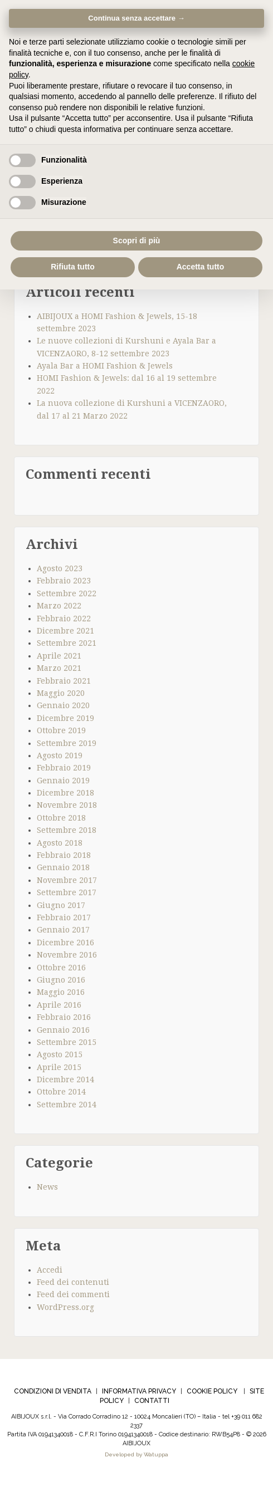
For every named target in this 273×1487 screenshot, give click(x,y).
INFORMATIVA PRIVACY (139, 1391)
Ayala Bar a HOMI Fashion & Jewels (105, 365)
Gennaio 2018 (63, 867)
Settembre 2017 (66, 892)
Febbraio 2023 (64, 580)
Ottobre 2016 (61, 967)
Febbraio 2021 (64, 680)
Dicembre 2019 (65, 718)
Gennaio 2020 (63, 705)
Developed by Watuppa (136, 1454)
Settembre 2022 (66, 593)
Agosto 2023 (59, 568)
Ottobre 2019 (61, 730)
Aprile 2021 (59, 655)
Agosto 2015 (59, 1054)
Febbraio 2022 (64, 618)
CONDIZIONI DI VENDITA (52, 1391)
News (47, 1186)
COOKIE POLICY (212, 1391)
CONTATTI (151, 1401)
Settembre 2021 (66, 643)
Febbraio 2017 (64, 917)
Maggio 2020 (61, 693)
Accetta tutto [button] (201, 266)
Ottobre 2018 (61, 817)
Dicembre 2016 (65, 942)
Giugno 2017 (61, 905)
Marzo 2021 (59, 668)
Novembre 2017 (67, 880)
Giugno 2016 (61, 979)
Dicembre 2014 (65, 1079)
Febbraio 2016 (64, 1017)
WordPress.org (65, 1307)
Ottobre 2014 (61, 1091)
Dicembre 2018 (65, 792)
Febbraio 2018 (64, 855)
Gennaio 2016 (63, 1029)
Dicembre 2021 (65, 630)
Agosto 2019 (59, 755)
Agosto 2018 (59, 842)
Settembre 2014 (66, 1104)
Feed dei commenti (73, 1294)
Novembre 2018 (67, 805)
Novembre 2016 (67, 954)
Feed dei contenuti (73, 1282)
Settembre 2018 (66, 830)
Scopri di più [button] (136, 240)
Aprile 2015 (59, 1067)
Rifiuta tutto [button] (73, 266)
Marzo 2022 (59, 605)
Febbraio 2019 (64, 767)
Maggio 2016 (61, 992)
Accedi (49, 1269)
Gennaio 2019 (63, 780)
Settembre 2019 (66, 743)
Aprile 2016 (59, 1004)
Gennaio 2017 (63, 929)
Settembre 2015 (66, 1042)
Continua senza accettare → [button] (136, 18)
